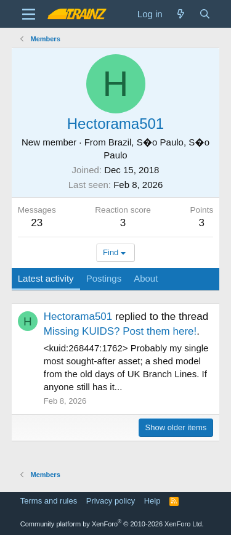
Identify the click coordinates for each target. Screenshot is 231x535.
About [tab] (146, 278)
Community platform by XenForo (112, 524)
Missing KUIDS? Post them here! (120, 331)
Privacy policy (110, 500)
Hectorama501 (78, 316)
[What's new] (181, 13)
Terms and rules (48, 500)
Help (152, 500)
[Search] (205, 13)
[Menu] (28, 14)
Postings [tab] (104, 278)
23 (37, 223)
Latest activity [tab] (46, 278)
